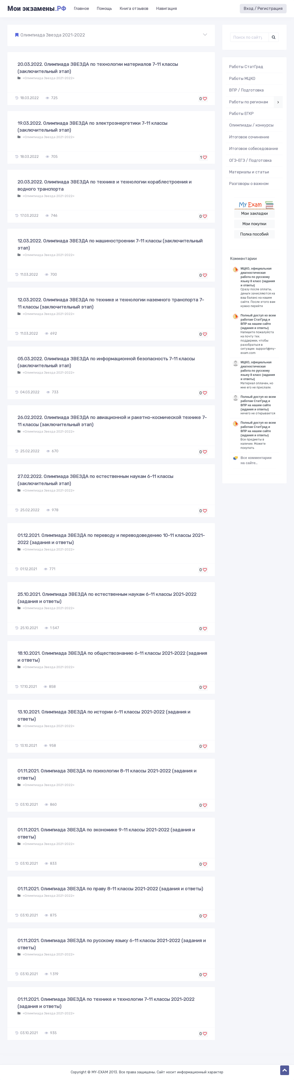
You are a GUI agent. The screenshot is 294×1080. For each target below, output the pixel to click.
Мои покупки (254, 223)
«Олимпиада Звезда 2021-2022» (48, 78)
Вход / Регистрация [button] (263, 8)
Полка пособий (254, 234)
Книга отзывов (134, 8)
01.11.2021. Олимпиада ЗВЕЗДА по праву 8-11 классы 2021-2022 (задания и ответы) (110, 889)
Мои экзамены (36, 9)
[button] (111, 35)
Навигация (166, 8)
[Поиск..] (249, 37)
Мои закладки (254, 213)
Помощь (104, 8)
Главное (81, 8)
